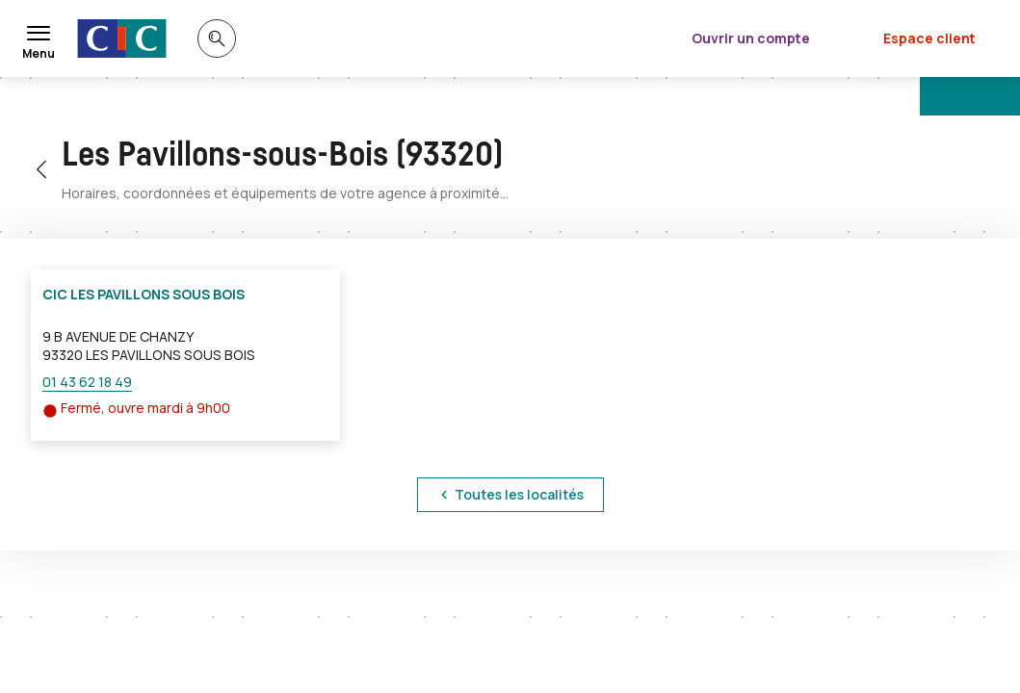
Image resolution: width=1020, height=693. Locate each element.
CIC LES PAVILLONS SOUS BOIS (143, 294)
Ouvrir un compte (751, 38)
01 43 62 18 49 (87, 381)
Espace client (929, 38)
